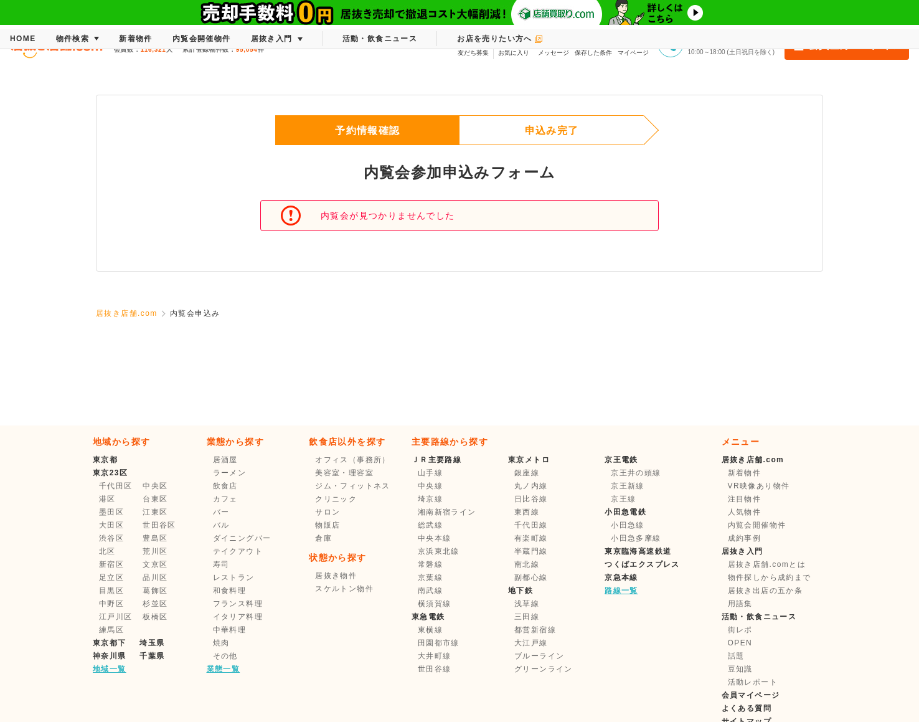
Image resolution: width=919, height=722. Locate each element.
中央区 (155, 486)
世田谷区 (159, 525)
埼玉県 (151, 643)
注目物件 (744, 499)
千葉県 (151, 656)
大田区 (111, 525)
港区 (107, 499)
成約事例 (744, 538)
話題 (736, 656)
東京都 (105, 459)
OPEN (740, 643)
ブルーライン (539, 656)
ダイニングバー (242, 538)
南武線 (430, 590)
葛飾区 (155, 590)
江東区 (155, 512)
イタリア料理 (238, 616)
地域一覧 (109, 669)
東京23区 (110, 472)
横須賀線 (434, 603)
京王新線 (627, 486)
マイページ (633, 43)
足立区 (111, 577)
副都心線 (531, 577)
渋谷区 (111, 538)
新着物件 (744, 472)
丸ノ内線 (531, 486)
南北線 (526, 564)
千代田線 (531, 525)
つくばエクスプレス (642, 564)
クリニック (336, 499)
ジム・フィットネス (352, 486)
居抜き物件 (336, 575)
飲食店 (225, 486)
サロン (327, 512)
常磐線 (430, 564)
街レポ (740, 629)
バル (221, 525)
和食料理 (230, 590)
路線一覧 (621, 590)
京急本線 (621, 577)
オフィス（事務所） (352, 459)
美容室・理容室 (344, 472)
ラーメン (230, 472)
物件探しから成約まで (769, 577)
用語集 (740, 603)
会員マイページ (751, 695)
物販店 (327, 525)
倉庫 (323, 538)
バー (221, 512)
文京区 (155, 564)
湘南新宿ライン (447, 512)
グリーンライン (543, 669)
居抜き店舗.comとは (767, 564)
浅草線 (526, 603)
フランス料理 (238, 603)
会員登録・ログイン (846, 44)
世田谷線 (434, 669)
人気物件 (744, 512)
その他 (225, 656)
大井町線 (434, 656)
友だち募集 (473, 43)
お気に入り (513, 43)
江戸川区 (116, 616)
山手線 (430, 472)
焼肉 (221, 643)
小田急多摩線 (636, 538)
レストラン (234, 577)
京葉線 (430, 577)
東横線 (430, 629)
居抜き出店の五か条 (765, 590)
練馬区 (111, 629)
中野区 (111, 603)
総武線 (430, 525)
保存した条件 (593, 43)
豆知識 (740, 669)
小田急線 (627, 525)
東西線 (526, 512)
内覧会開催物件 (757, 525)
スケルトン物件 (344, 588)
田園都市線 (439, 643)
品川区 (155, 577)
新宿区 (111, 564)
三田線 (526, 616)
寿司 (221, 564)
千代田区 (116, 486)
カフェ (225, 499)
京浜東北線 (439, 551)
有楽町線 (531, 538)
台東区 (155, 499)
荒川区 (155, 551)
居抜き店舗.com (127, 313)
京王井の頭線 (636, 472)
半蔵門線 (531, 551)
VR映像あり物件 (759, 486)
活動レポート (753, 682)
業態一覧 (223, 669)
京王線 (623, 499)
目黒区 (111, 590)
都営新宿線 (535, 629)
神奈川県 (109, 656)
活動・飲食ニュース (759, 616)
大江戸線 (531, 643)
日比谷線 (531, 499)
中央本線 (434, 538)
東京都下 (109, 643)
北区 (107, 551)
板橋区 (155, 616)
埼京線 (430, 499)
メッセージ (553, 43)
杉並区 (155, 603)
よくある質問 (746, 708)
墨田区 (111, 512)
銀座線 (526, 472)
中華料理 (230, 629)
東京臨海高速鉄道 (638, 551)
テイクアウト (238, 551)
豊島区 (155, 538)
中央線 (430, 486)
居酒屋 (225, 459)
